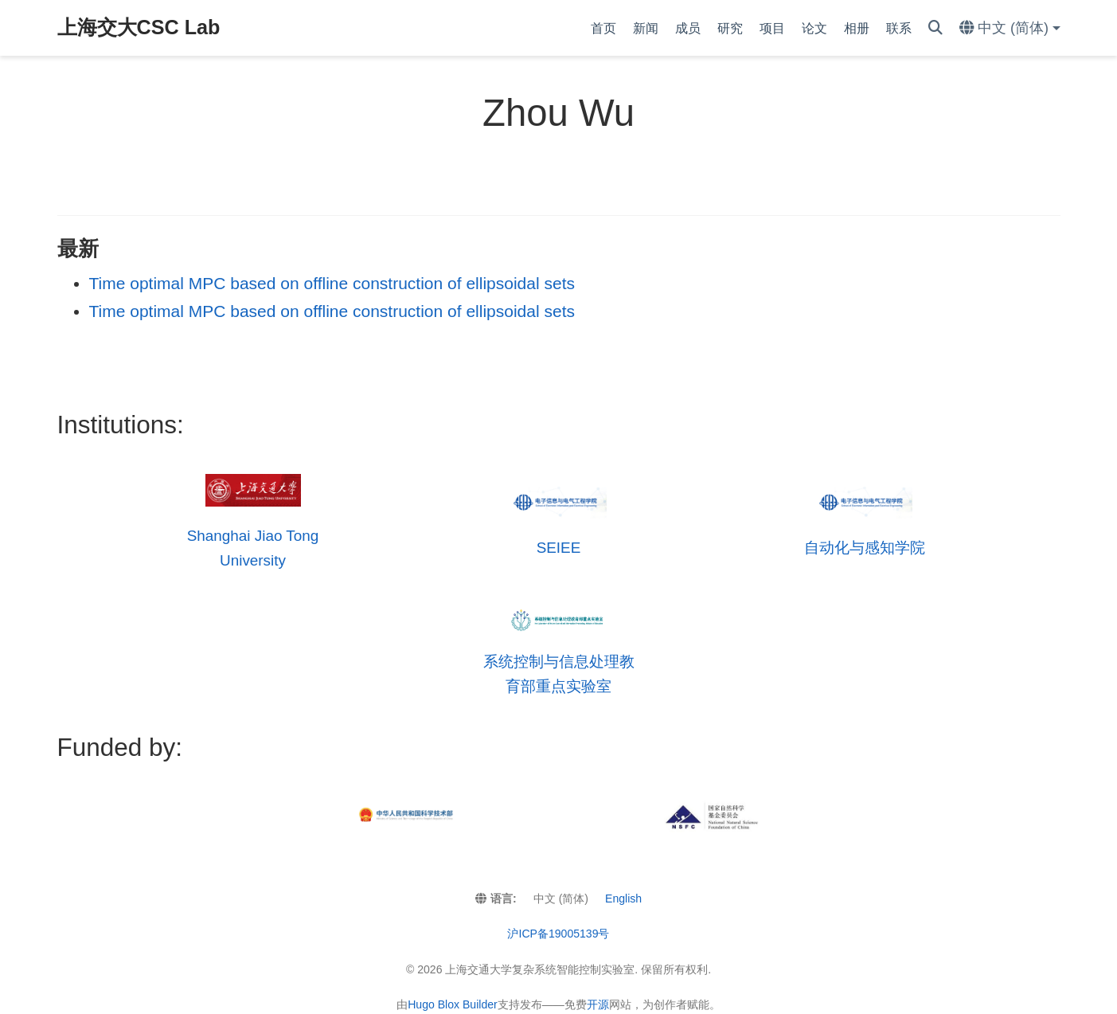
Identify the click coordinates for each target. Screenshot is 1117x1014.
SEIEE (559, 547)
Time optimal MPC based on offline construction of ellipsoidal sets (332, 283)
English (623, 898)
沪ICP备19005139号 (558, 933)
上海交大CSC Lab (139, 27)
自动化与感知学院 (864, 547)
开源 (598, 1004)
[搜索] (935, 28)
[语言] (1009, 28)
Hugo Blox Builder (453, 1004)
